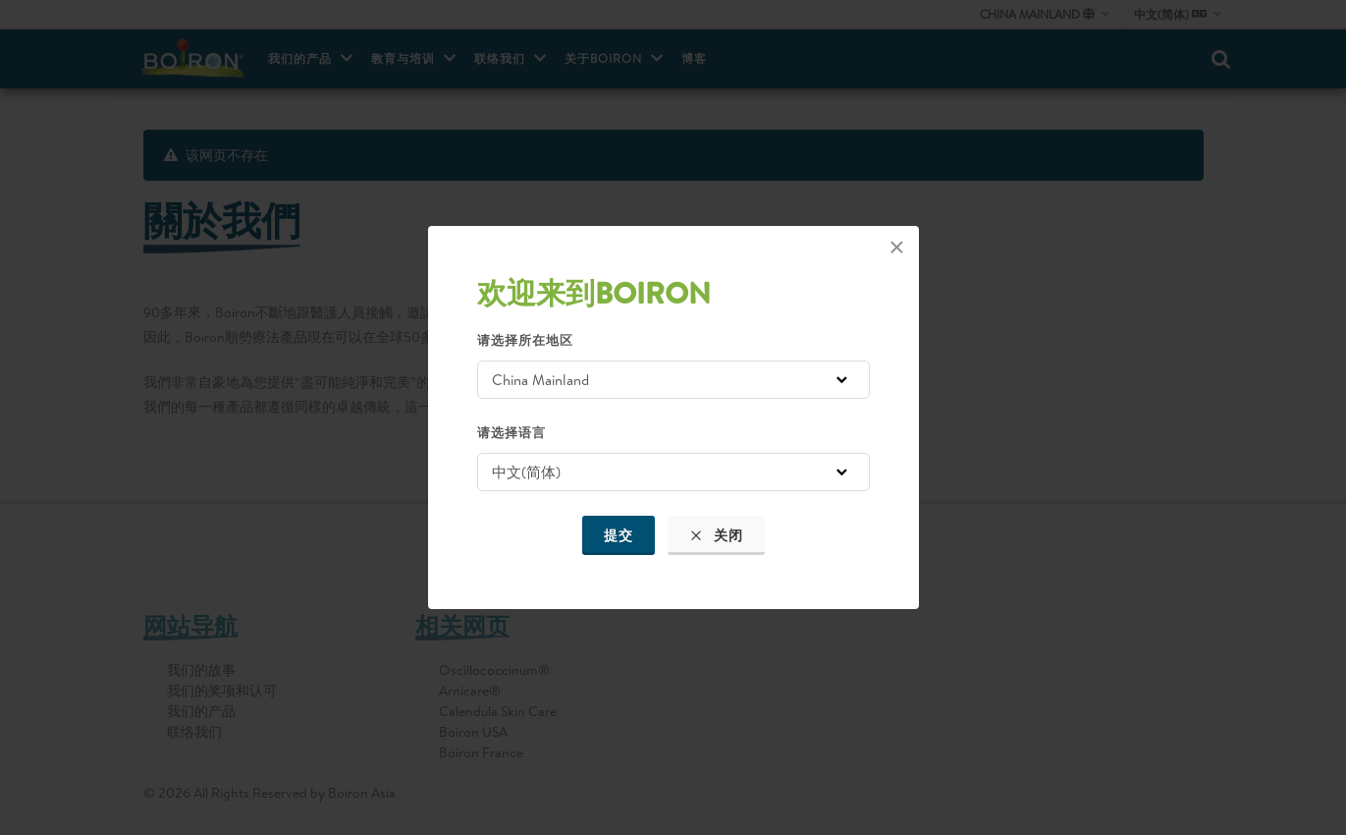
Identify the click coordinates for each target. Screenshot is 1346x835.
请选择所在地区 (525, 340)
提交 (618, 535)
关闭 (716, 535)
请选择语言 (511, 432)
